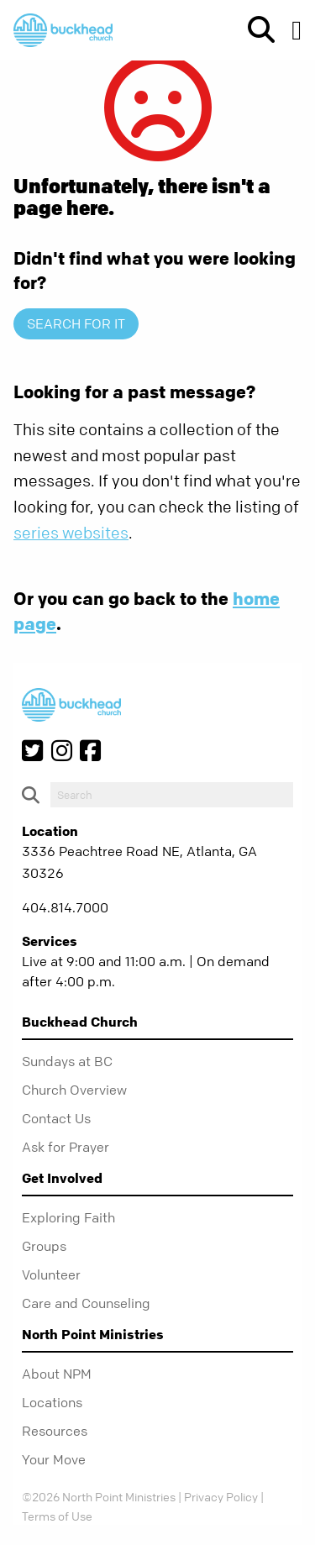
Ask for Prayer (65, 1146)
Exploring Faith (68, 1217)
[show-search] (254, 30)
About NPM (57, 1373)
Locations (52, 1402)
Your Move (54, 1459)
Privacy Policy (221, 1496)
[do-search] (171, 794)
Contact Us (56, 1118)
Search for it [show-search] (76, 323)
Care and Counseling (86, 1303)
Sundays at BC (67, 1061)
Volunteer (51, 1274)
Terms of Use (57, 1515)
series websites (71, 533)
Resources (54, 1430)
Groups (44, 1246)
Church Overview (74, 1089)
